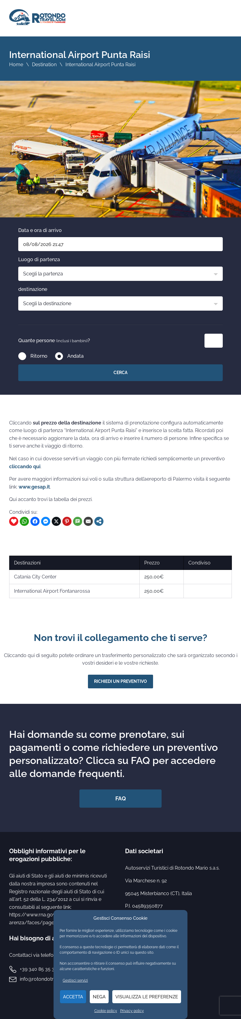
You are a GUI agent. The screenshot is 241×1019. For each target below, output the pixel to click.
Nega (99, 997)
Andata (75, 356)
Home (16, 64)
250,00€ (154, 577)
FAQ (120, 798)
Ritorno (38, 356)
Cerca (120, 372)
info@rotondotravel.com (47, 979)
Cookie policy (105, 1011)
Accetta (73, 997)
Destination (44, 64)
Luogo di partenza (39, 259)
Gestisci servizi (75, 980)
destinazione (32, 289)
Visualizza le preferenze (146, 997)
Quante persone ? (54, 340)
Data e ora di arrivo (40, 230)
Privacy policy (132, 1011)
